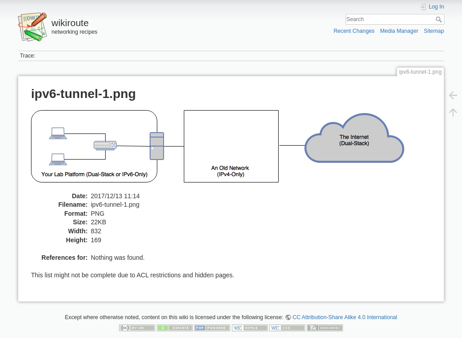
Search (439, 19)
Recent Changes (353, 31)
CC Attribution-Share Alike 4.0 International (345, 317)
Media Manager (399, 31)
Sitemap (434, 31)
